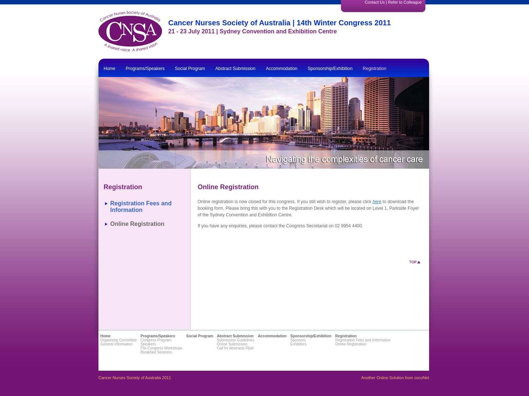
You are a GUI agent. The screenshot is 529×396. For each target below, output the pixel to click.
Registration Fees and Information (141, 206)
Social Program (190, 68)
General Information (116, 344)
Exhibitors (298, 344)
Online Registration (137, 224)
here (377, 201)
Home (109, 68)
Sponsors (298, 340)
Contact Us (375, 2)
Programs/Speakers (145, 68)
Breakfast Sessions (156, 352)
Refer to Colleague (405, 2)
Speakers (148, 344)
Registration (374, 68)
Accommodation (281, 68)
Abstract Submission (235, 68)
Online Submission (232, 344)
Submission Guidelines (235, 340)
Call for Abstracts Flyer (235, 348)
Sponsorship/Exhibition (330, 68)
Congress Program (155, 340)
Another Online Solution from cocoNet (395, 377)
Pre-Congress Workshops (161, 348)
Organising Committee (118, 340)
